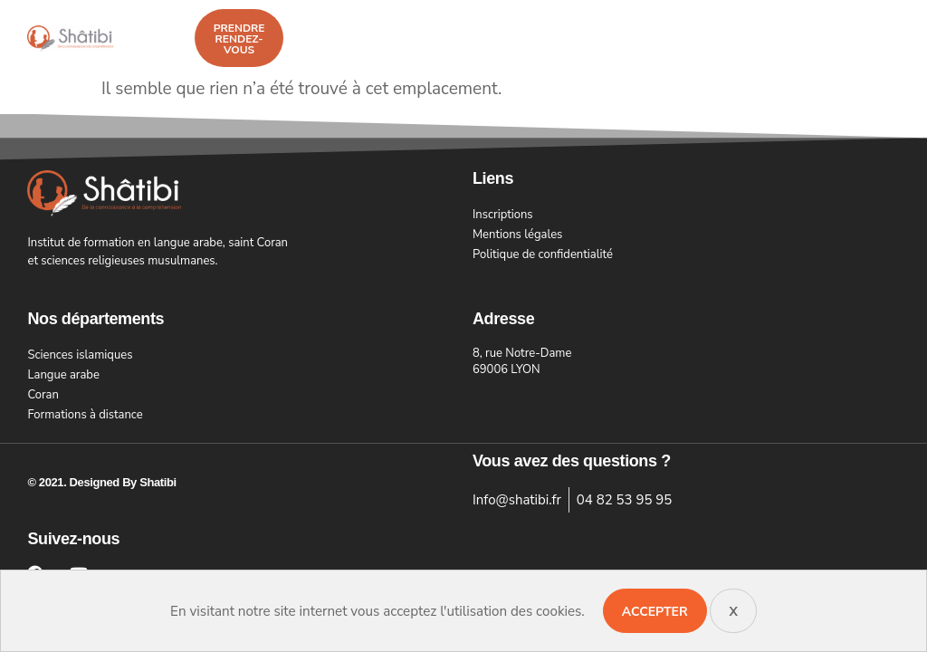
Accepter (655, 611)
